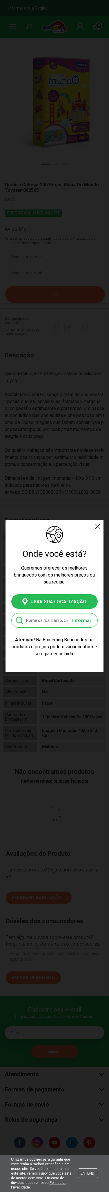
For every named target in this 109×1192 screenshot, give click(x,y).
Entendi (88, 1173)
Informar (82, 620)
